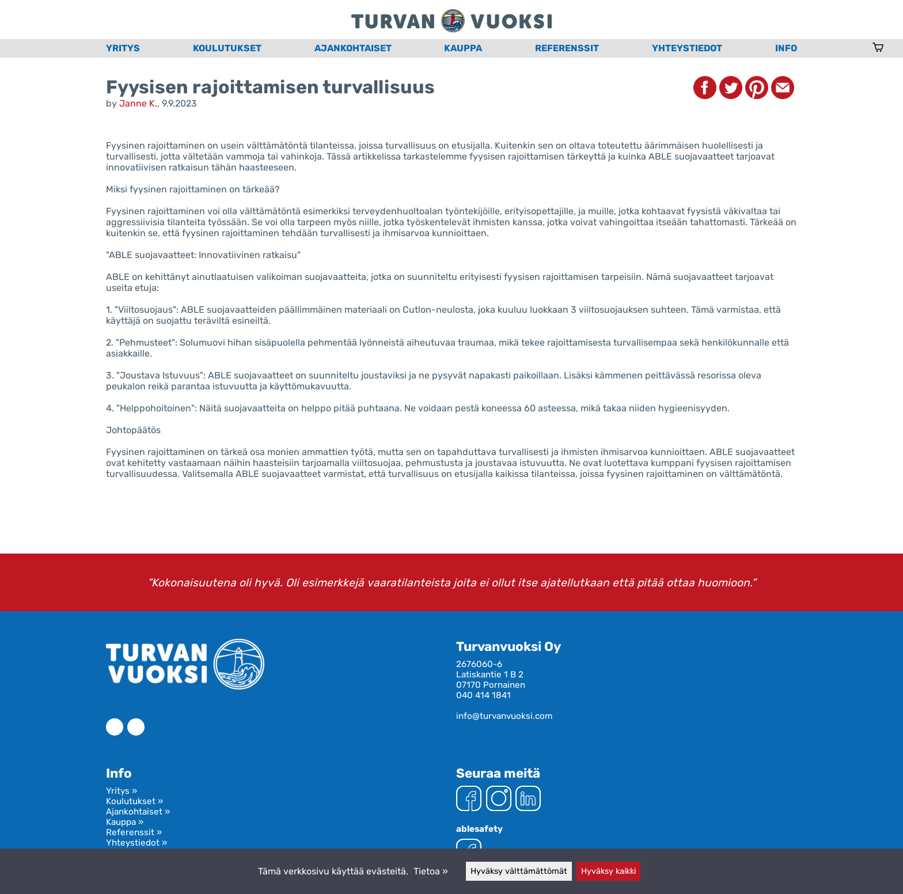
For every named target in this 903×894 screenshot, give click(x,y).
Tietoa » (430, 871)
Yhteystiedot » (136, 843)
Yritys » (121, 791)
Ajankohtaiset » (138, 811)
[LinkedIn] (528, 799)
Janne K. (138, 103)
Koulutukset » (134, 801)
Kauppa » (124, 822)
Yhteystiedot (687, 48)
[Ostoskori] (877, 48)
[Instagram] (498, 799)
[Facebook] (468, 799)
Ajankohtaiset (353, 48)
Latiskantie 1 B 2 (489, 674)
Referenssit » (134, 832)
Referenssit (567, 48)
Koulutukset (227, 48)
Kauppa (463, 48)
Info (786, 48)
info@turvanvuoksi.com (504, 716)
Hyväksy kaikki (608, 871)
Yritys (123, 48)
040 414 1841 (483, 695)
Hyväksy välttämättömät (519, 871)
